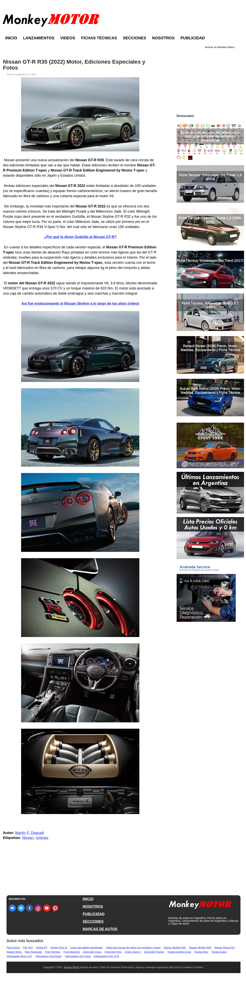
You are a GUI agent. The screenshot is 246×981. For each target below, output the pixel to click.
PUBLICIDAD (93, 914)
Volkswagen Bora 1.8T (19, 956)
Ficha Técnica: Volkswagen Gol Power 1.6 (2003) (210, 177)
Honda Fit (41, 947)
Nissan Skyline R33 (175, 947)
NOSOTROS (93, 906)
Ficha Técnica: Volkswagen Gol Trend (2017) (210, 260)
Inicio (11, 38)
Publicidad (193, 38)
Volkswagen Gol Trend (77, 956)
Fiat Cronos (13, 947)
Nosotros (163, 38)
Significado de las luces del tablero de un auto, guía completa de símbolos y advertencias (210, 136)
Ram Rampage (33, 951)
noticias (42, 838)
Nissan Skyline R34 (200, 947)
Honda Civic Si (58, 947)
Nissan (28, 838)
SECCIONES (93, 922)
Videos (67, 38)
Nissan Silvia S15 (224, 947)
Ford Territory (52, 951)
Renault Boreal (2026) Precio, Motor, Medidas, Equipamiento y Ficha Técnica (210, 348)
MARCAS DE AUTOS (100, 929)
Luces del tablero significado (86, 947)
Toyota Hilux (201, 951)
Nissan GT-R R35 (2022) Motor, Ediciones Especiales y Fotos (74, 65)
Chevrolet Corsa (92, 951)
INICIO (88, 899)
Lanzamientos (38, 38)
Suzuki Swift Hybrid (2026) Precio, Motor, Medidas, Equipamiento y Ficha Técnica (210, 390)
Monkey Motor (71, 967)
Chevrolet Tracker (154, 951)
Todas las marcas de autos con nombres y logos (133, 947)
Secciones (134, 38)
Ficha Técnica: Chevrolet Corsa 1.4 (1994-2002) (210, 220)
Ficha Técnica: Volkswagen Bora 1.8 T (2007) (210, 305)
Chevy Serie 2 (133, 951)
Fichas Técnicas (99, 38)
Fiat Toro (28, 947)
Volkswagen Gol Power (48, 956)
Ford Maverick (71, 951)
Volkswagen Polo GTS (106, 956)
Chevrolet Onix (113, 951)
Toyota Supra (218, 951)
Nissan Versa (14, 951)
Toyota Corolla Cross (179, 951)
